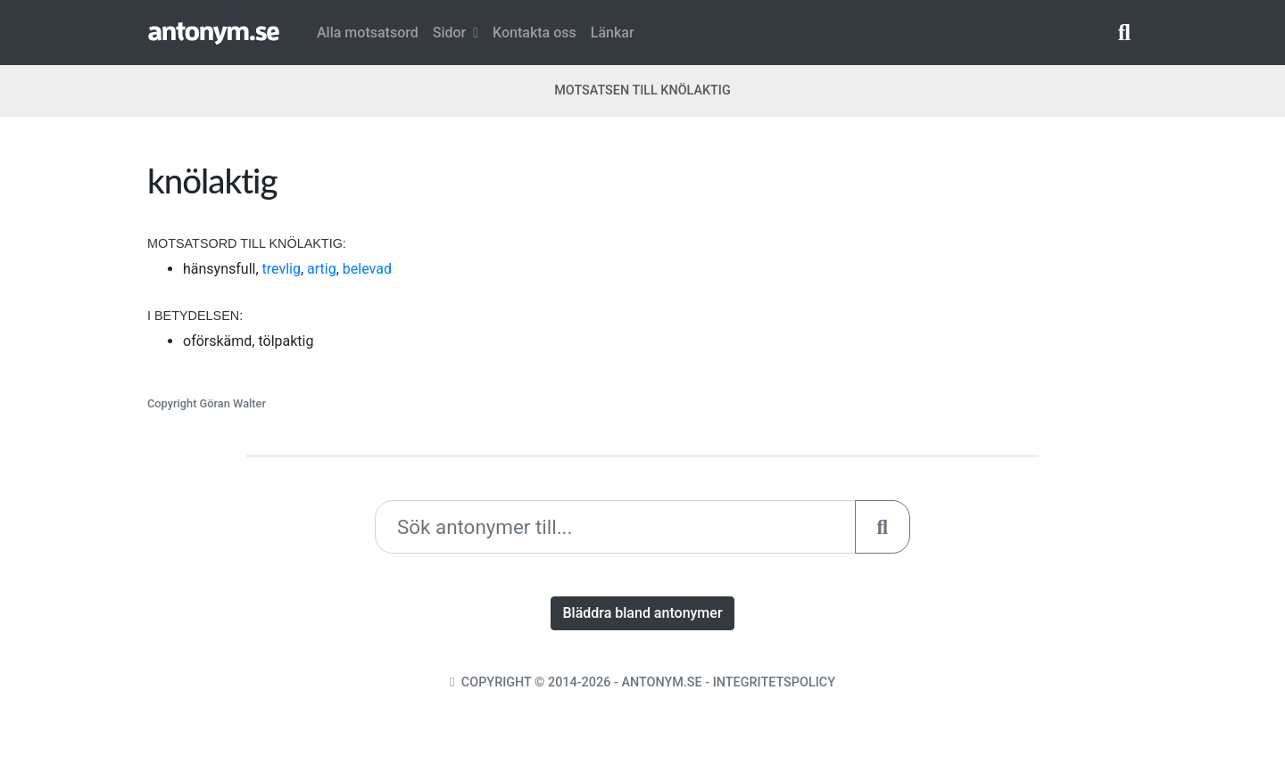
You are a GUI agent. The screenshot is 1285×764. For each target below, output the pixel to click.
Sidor (455, 32)
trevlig (281, 268)
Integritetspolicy (774, 682)
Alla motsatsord (368, 32)
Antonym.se (661, 682)
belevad (367, 268)
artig (321, 268)
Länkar (612, 32)
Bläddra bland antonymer (642, 612)
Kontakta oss (534, 32)
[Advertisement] (896, 284)
